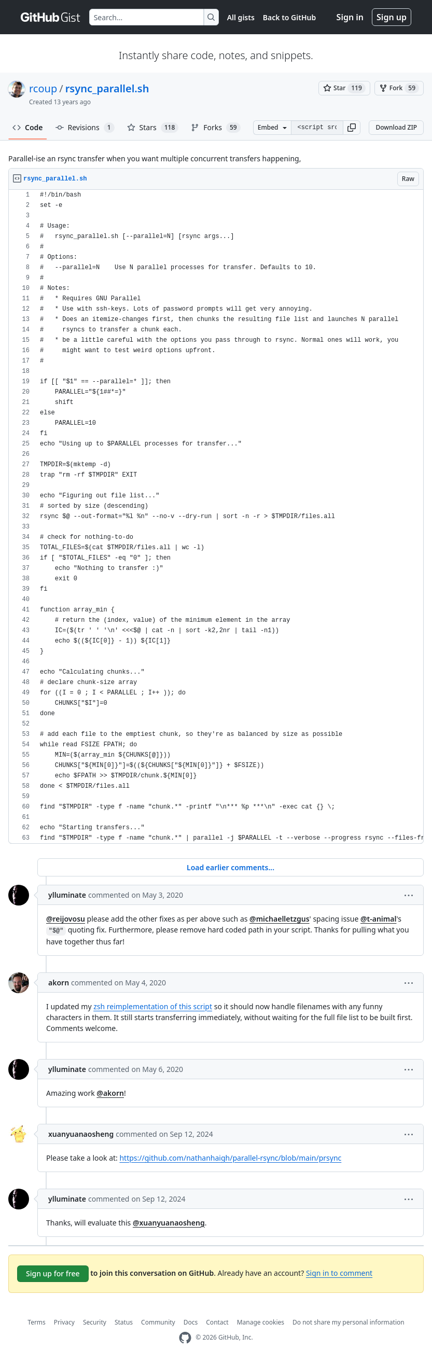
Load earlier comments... (230, 867)
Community (158, 1322)
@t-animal (378, 919)
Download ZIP (396, 127)
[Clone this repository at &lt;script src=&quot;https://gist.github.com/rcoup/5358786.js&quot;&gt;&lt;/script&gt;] (317, 127)
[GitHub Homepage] (185, 1337)
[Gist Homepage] (51, 17)
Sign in (350, 17)
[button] (351, 127)
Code (27, 127)
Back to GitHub (289, 17)
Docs (191, 1322)
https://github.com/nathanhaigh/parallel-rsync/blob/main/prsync (230, 1158)
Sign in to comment (339, 1273)
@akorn (110, 1093)
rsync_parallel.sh (107, 88)
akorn (58, 982)
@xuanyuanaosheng (169, 1223)
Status (124, 1322)
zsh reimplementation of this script (152, 1006)
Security (94, 1322)
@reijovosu (65, 919)
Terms (36, 1322)
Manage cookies (260, 1322)
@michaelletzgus (279, 919)
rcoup (43, 88)
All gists (241, 17)
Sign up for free (53, 1273)
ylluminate (67, 895)
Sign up (392, 17)
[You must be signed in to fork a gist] (399, 88)
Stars (153, 127)
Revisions (85, 127)
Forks (215, 127)
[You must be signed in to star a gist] (344, 88)
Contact (217, 1322)
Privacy (64, 1322)
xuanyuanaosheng (81, 1134)
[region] (216, 517)
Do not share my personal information (348, 1322)
